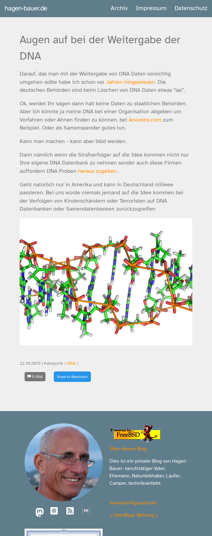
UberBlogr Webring (133, 515)
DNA (71, 363)
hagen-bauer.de (26, 8)
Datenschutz (191, 8)
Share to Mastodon (72, 377)
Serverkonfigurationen (133, 503)
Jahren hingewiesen (130, 82)
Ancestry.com (145, 119)
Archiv (119, 8)
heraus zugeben (97, 171)
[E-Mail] (35, 376)
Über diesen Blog (128, 449)
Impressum (151, 8)
